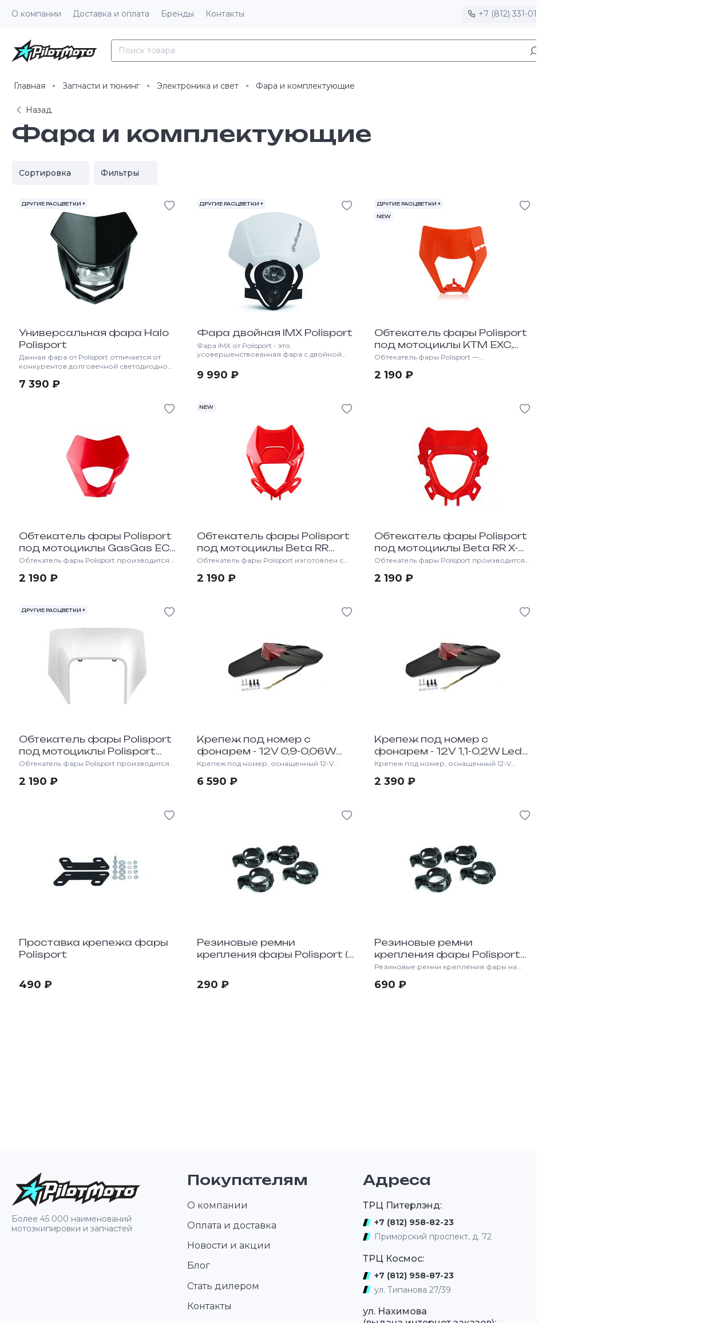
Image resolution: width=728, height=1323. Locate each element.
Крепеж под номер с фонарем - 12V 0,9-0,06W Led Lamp (266, 751)
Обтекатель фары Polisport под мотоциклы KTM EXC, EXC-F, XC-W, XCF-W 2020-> (450, 344)
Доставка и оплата (111, 14)
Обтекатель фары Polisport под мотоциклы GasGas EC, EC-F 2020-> (95, 548)
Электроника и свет (198, 86)
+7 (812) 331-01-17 (513, 14)
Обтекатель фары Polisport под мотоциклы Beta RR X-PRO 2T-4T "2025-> (450, 548)
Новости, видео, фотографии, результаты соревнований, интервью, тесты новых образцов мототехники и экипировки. (617, 1250)
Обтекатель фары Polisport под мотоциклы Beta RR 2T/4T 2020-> (273, 548)
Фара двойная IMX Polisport (275, 332)
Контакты (224, 14)
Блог (198, 1265)
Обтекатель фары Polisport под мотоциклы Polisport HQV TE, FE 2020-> (95, 751)
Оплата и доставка (231, 1225)
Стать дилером (223, 1286)
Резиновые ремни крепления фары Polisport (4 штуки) (447, 954)
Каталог (579, 50)
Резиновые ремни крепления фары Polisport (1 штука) (275, 954)
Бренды (177, 14)
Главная (29, 86)
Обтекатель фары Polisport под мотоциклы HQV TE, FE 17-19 (628, 548)
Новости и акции (229, 1245)
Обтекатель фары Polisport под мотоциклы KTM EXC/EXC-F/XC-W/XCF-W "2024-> (628, 350)
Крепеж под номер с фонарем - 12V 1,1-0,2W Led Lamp (448, 751)
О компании (36, 14)
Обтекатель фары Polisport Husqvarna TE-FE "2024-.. (628, 948)
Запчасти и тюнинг (101, 86)
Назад (33, 110)
